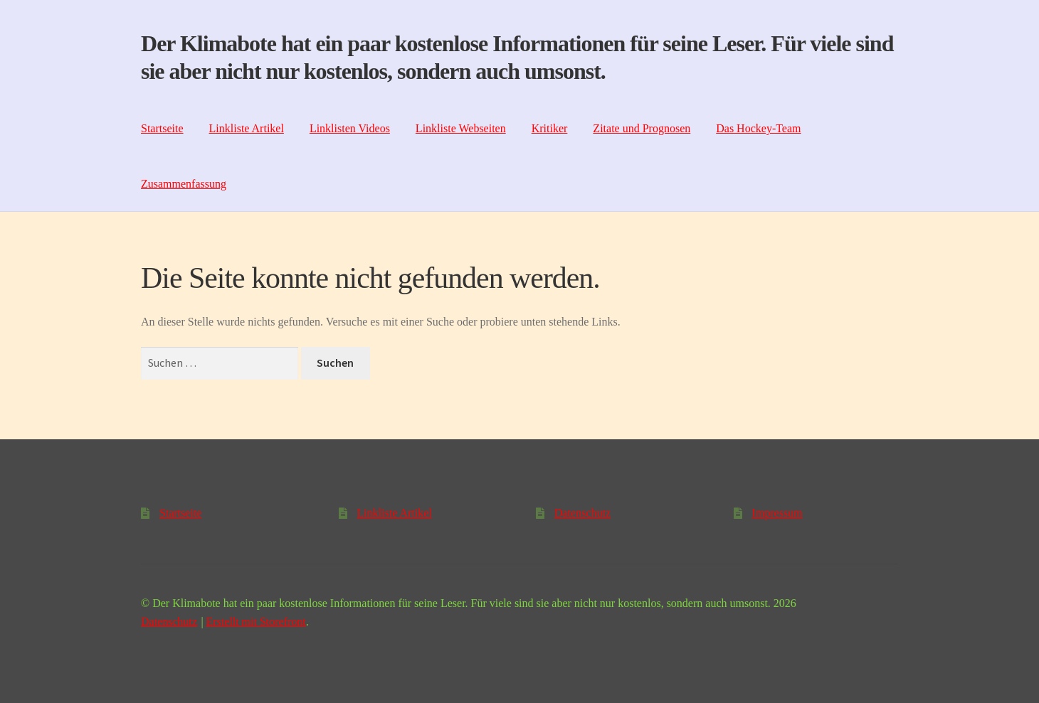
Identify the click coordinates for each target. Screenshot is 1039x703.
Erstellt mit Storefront (255, 622)
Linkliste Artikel (246, 128)
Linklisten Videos (350, 128)
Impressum (777, 513)
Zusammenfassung (183, 184)
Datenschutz (582, 513)
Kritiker (550, 128)
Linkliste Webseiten (461, 128)
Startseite (162, 128)
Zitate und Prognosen (641, 128)
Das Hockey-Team (758, 128)
